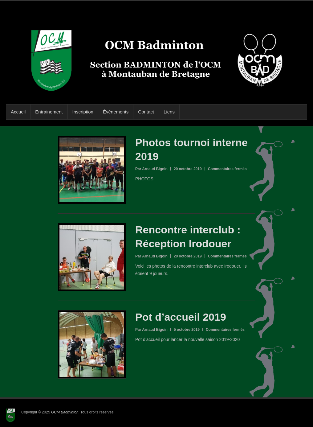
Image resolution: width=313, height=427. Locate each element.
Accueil (18, 111)
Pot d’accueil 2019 (180, 317)
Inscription (82, 111)
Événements (115, 111)
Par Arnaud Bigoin (151, 169)
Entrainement (49, 111)
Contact (146, 111)
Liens (169, 111)
